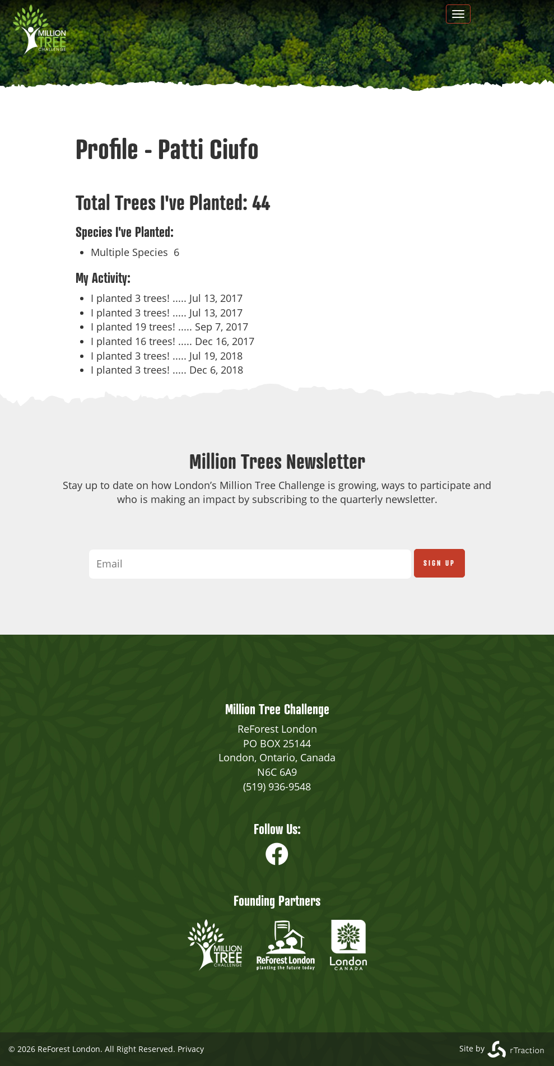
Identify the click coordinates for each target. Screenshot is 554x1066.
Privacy (191, 1049)
